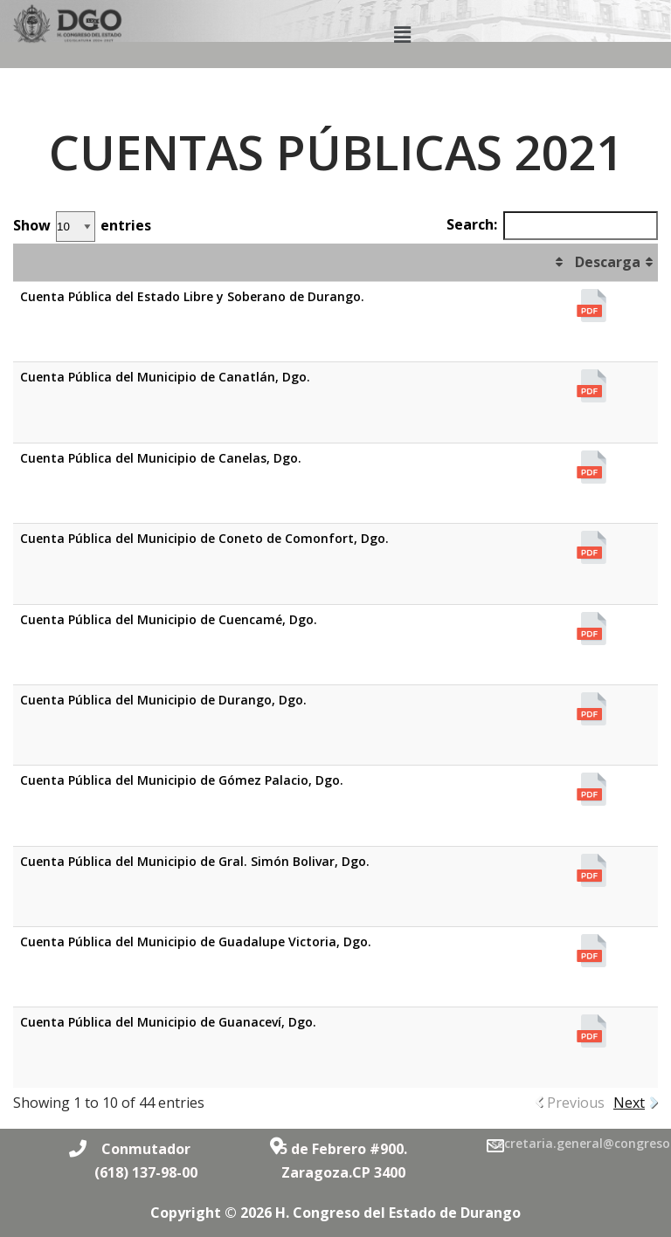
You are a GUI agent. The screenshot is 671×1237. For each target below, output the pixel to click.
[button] (403, 34)
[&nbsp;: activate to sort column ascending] (290, 263)
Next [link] (629, 1102)
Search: (552, 225)
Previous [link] (576, 1102)
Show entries (82, 226)
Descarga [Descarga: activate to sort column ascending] (607, 261)
